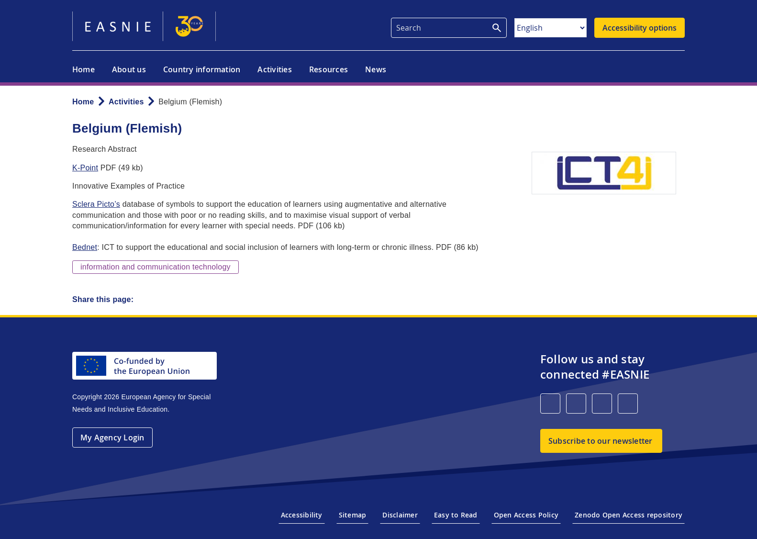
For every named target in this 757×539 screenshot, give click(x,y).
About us (129, 69)
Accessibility (302, 514)
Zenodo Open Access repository (628, 514)
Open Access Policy (526, 514)
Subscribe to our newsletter (600, 441)
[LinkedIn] (550, 403)
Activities (274, 69)
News (375, 69)
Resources (328, 69)
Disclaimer (399, 514)
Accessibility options (639, 27)
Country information (202, 69)
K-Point (85, 168)
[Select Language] (550, 27)
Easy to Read (456, 514)
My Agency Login (112, 437)
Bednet (84, 247)
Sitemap (353, 514)
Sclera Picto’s (96, 204)
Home (83, 69)
